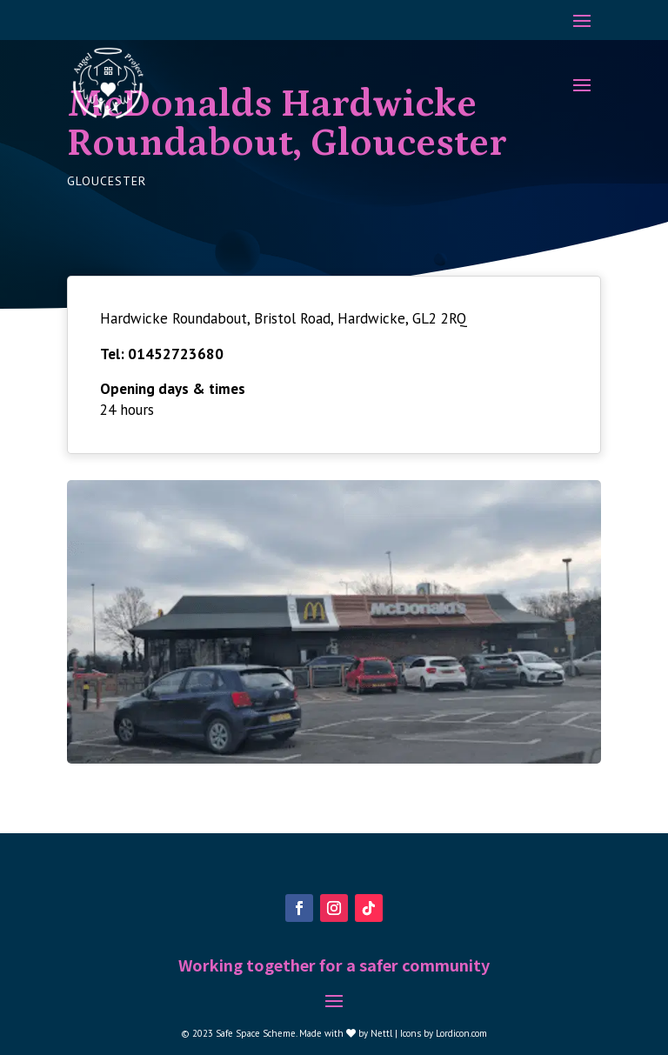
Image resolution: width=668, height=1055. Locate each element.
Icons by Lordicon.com (443, 1033)
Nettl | (385, 1033)
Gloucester (106, 181)
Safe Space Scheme (256, 1033)
